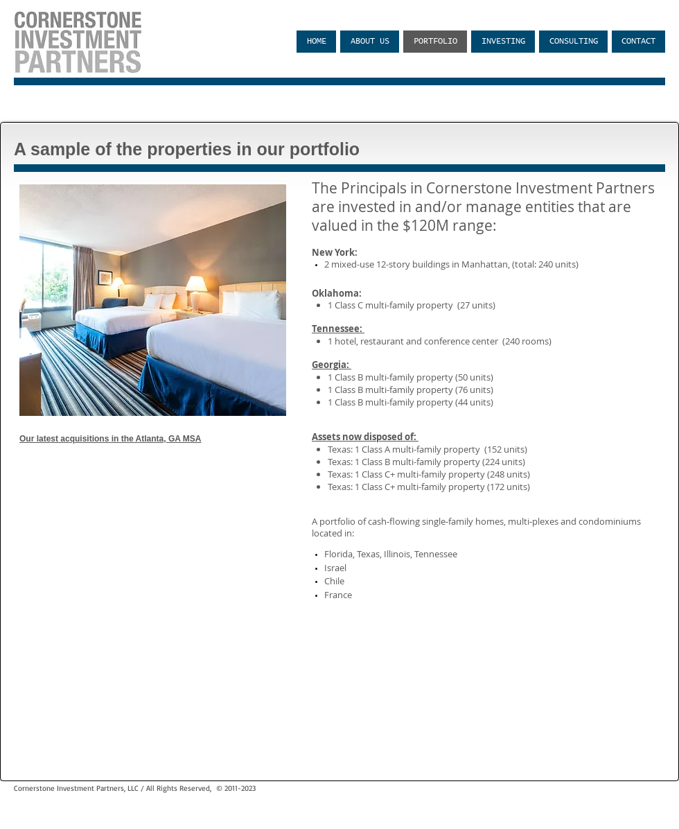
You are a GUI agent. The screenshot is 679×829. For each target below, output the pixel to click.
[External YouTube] (152, 524)
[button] (152, 300)
